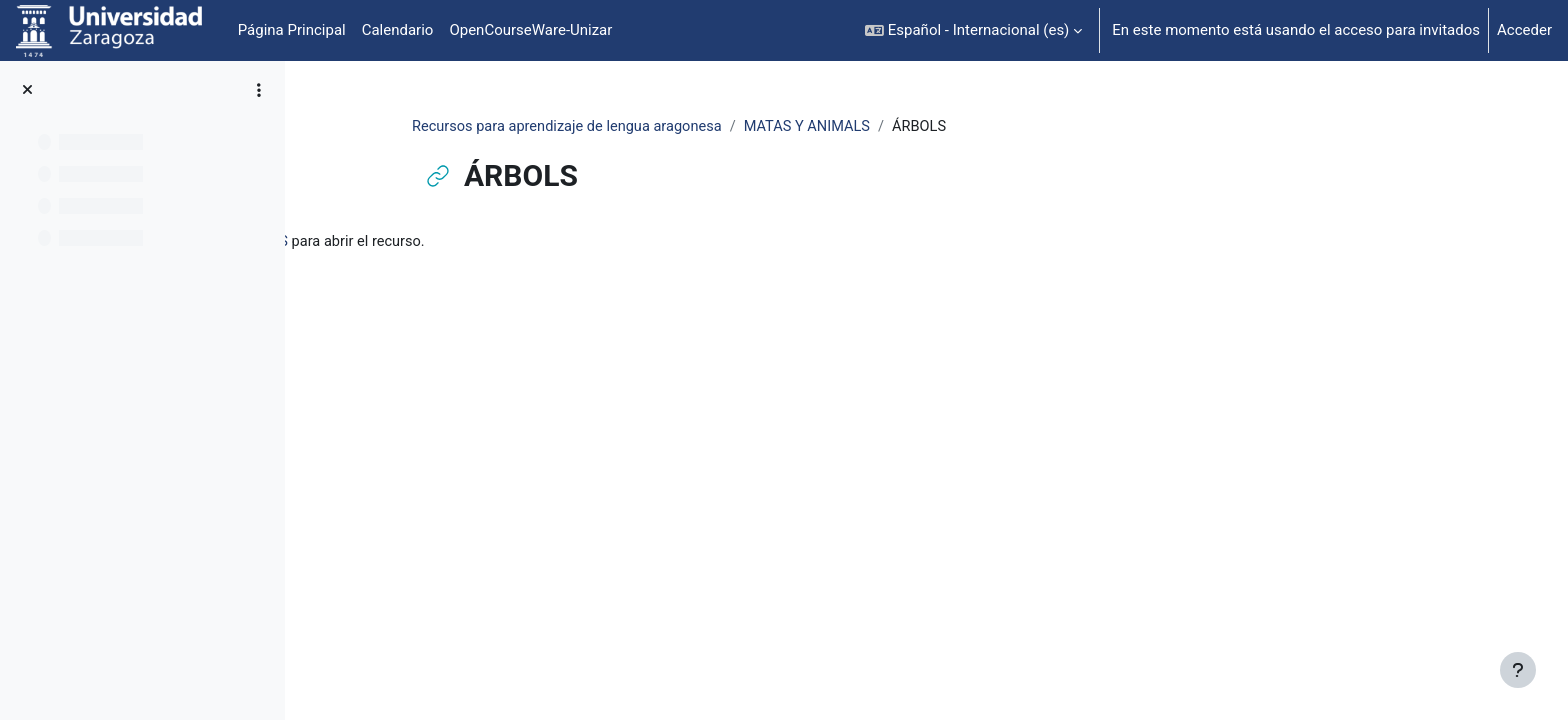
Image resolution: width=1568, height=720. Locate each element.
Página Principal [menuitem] (292, 30)
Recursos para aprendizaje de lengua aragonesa (670, 127)
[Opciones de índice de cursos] (259, 90)
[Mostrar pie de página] (1518, 670)
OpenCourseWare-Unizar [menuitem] (530, 30)
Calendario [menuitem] (398, 30)
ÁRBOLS (501, 243)
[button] (973, 30)
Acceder (1524, 30)
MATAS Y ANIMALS (917, 127)
